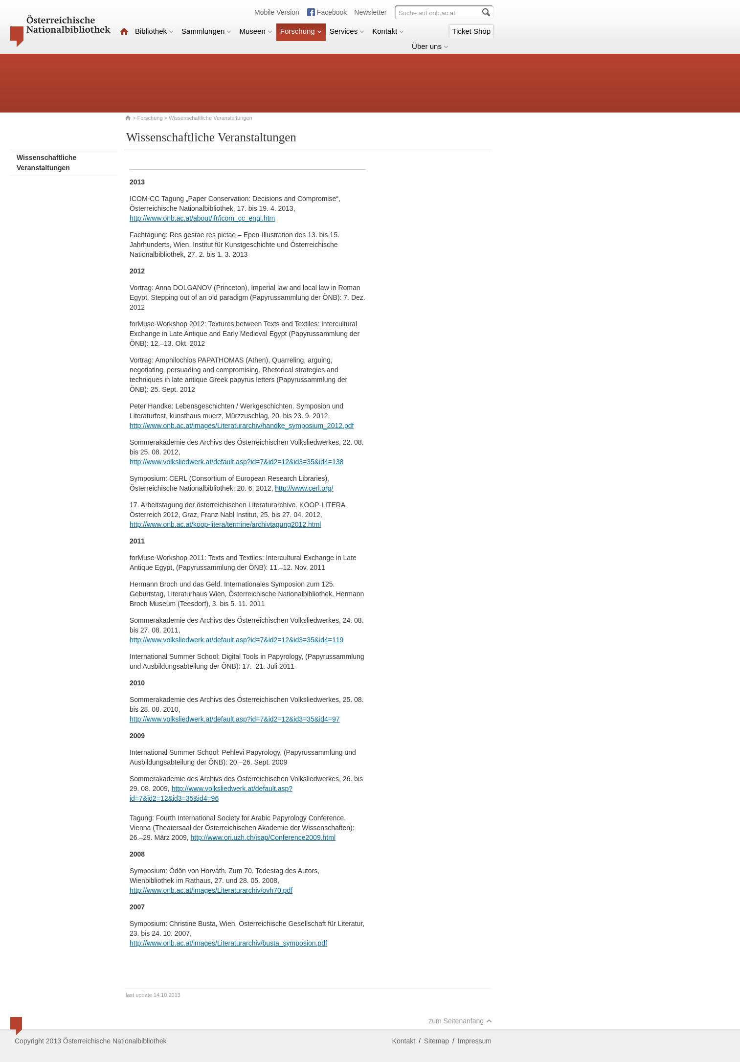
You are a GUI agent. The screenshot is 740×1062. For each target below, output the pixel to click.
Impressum (475, 1041)
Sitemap (436, 1041)
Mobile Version (276, 12)
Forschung (301, 31)
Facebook (332, 12)
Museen (255, 31)
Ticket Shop (471, 31)
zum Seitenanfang (460, 1021)
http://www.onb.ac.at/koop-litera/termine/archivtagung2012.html (225, 524)
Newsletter (370, 12)
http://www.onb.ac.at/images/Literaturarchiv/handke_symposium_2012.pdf (242, 425)
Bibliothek (154, 31)
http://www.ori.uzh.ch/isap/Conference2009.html (263, 837)
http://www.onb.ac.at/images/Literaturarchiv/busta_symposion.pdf (228, 943)
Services (347, 31)
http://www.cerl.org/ (304, 488)
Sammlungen (206, 31)
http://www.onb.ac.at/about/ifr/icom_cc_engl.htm (202, 218)
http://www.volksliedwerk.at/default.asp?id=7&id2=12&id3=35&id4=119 (236, 640)
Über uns (430, 46)
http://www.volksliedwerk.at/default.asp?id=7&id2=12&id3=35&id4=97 (235, 719)
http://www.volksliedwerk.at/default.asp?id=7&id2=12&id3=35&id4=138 (236, 462)
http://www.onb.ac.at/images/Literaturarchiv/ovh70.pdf (211, 890)
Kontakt (388, 31)
